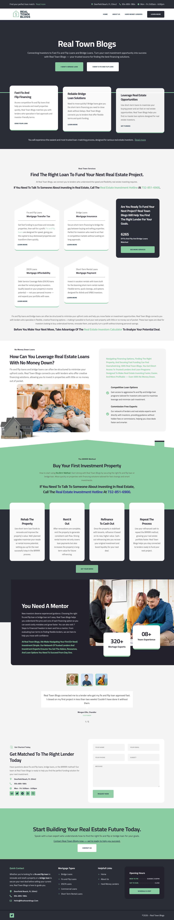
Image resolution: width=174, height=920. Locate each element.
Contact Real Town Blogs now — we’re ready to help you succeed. (87, 841)
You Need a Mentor (45, 605)
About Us (116, 14)
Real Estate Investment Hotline (119, 187)
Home (105, 14)
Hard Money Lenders (133, 14)
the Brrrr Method (63, 473)
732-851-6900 (151, 187)
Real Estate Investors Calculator (103, 329)
